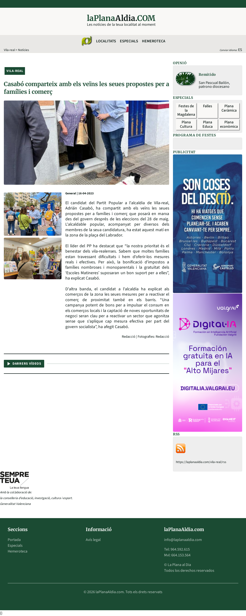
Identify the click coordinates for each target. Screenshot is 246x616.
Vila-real (9, 50)
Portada (14, 539)
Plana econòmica (229, 124)
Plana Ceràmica (229, 108)
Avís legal (93, 539)
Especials (129, 41)
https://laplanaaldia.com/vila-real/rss (201, 462)
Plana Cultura (186, 124)
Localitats (106, 41)
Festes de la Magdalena (186, 110)
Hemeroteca (153, 41)
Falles (207, 106)
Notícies (23, 50)
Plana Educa (208, 124)
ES (240, 49)
